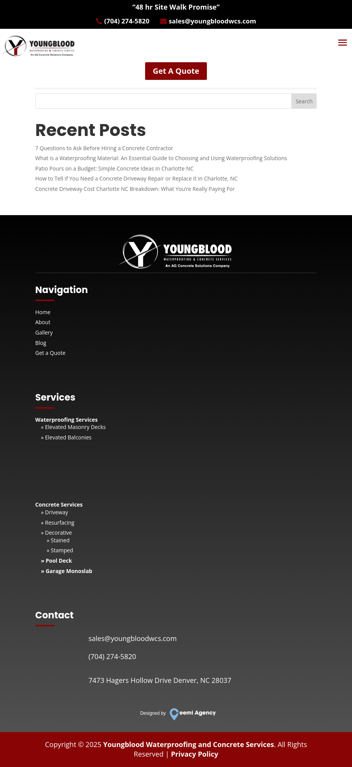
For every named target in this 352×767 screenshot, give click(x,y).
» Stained (58, 540)
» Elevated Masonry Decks (73, 427)
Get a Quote (50, 352)
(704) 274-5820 (123, 22)
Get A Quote (176, 72)
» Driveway (54, 512)
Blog (40, 342)
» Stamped (60, 550)
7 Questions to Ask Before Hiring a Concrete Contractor (104, 148)
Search (304, 101)
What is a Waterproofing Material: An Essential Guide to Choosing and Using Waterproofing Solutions (161, 158)
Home (43, 312)
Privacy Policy (194, 754)
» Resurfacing (57, 522)
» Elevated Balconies (66, 437)
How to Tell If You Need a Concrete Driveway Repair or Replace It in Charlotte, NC (136, 178)
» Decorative (56, 532)
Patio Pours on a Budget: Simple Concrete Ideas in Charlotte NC (114, 168)
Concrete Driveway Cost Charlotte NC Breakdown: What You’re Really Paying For (135, 188)
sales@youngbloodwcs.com (215, 22)
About (42, 322)
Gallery (44, 332)
